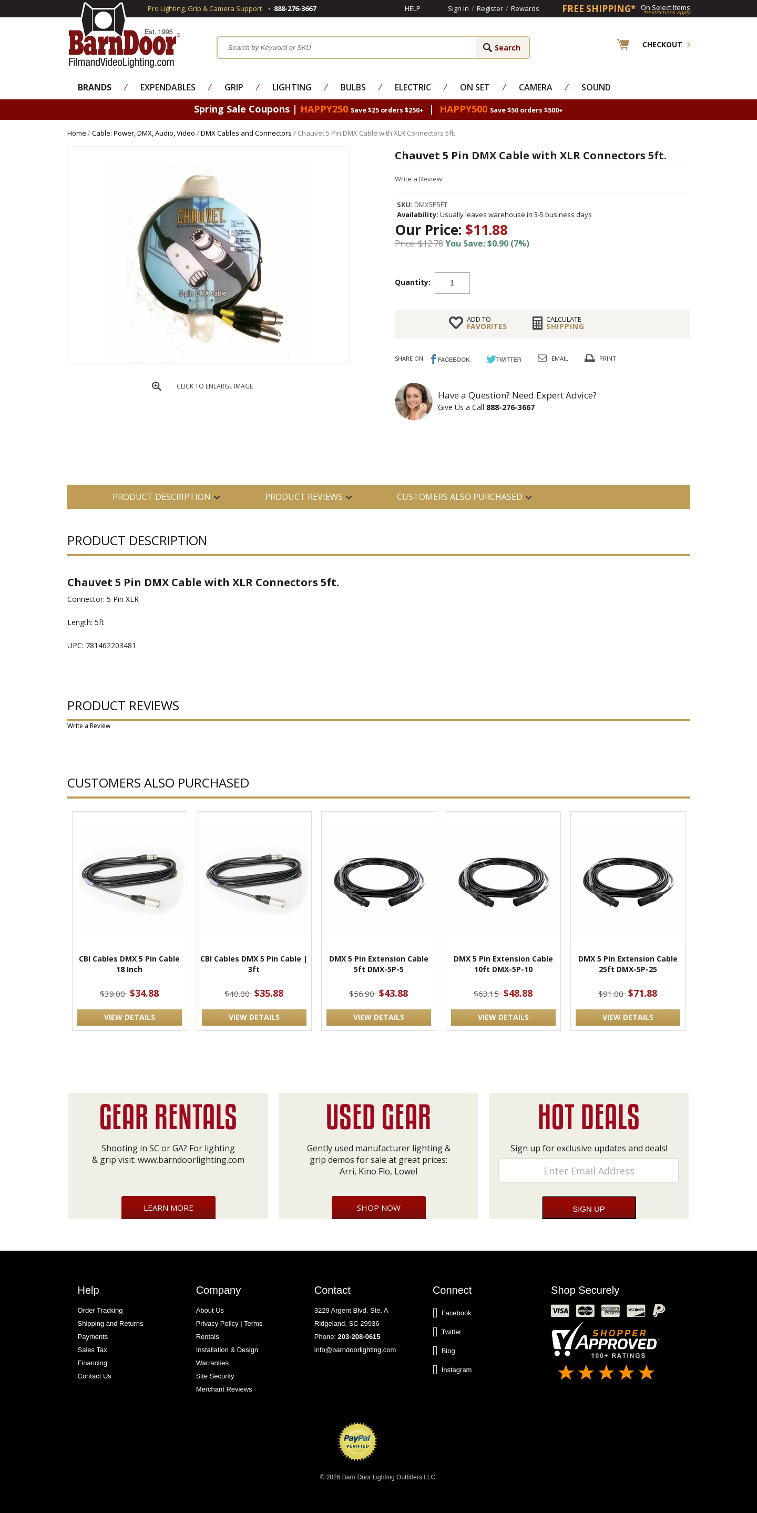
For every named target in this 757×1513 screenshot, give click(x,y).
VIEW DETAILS (129, 1017)
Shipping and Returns (111, 1323)
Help (413, 8)
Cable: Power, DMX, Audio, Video (143, 133)
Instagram (452, 1370)
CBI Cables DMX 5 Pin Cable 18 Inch (129, 964)
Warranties (212, 1363)
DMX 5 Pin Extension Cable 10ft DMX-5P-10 (503, 964)
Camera (536, 87)
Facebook (452, 1313)
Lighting (292, 87)
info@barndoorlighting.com (355, 1350)
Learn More (168, 1207)
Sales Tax (92, 1350)
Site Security (215, 1376)
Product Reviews (304, 497)
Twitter (447, 1332)
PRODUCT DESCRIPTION (161, 497)
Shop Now (379, 1207)
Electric (413, 87)
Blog (444, 1351)
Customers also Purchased (460, 497)
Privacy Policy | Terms (229, 1323)
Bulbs (353, 87)
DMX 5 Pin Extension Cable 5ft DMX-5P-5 (378, 964)
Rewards (525, 8)
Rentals (207, 1337)
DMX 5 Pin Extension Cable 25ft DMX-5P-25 (628, 964)
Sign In (458, 8)
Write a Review (418, 178)
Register (490, 8)
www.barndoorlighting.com (191, 1160)
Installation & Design (227, 1350)
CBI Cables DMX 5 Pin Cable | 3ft (254, 964)
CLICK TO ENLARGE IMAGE (215, 386)
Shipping (565, 323)
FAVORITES (487, 323)
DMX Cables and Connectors (246, 133)
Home (76, 133)
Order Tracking (100, 1310)
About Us (210, 1310)
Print (607, 358)
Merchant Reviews (224, 1389)
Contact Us (94, 1376)
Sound (596, 87)
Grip (233, 87)
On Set (475, 87)
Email (559, 358)
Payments (93, 1337)
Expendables (168, 87)
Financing (92, 1363)
